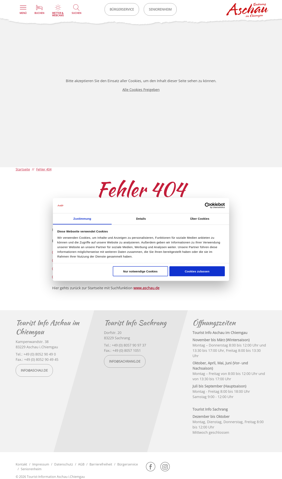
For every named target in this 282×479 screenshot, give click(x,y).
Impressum (40, 464)
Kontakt (21, 464)
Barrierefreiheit (100, 464)
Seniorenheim (31, 469)
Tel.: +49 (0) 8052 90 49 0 (36, 354)
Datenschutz (63, 464)
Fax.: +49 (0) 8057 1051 (122, 350)
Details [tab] (141, 218)
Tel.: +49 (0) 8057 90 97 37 (125, 345)
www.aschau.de (146, 288)
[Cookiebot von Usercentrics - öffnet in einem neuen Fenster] (208, 206)
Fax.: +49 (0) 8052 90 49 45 (37, 359)
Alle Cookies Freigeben (141, 89)
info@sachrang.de (124, 361)
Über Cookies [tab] (199, 218)
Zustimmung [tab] (82, 218)
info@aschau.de (34, 370)
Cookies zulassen (197, 271)
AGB (81, 464)
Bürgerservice (127, 464)
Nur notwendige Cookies (140, 271)
